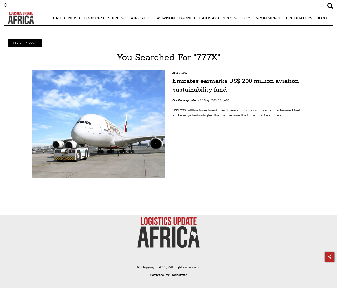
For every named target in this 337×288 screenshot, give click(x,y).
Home (18, 43)
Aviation (179, 72)
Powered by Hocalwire (168, 274)
